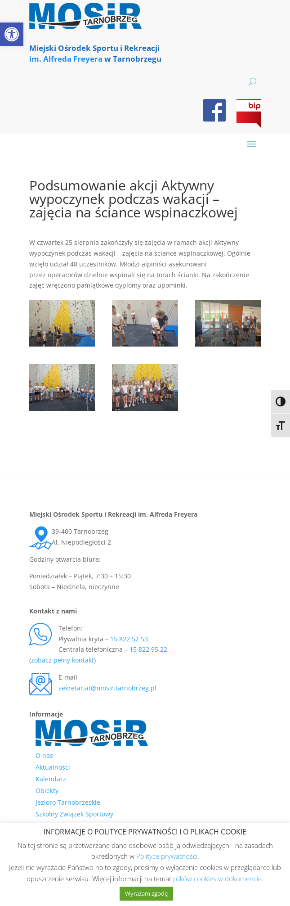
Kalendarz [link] (51, 779)
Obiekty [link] (47, 790)
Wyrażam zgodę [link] (146, 893)
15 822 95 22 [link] (148, 649)
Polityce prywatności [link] (166, 856)
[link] (11, 34)
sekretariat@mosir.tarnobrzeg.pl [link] (107, 688)
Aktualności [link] (53, 767)
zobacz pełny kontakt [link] (62, 660)
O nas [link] (44, 755)
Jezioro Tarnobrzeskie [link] (68, 802)
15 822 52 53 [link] (129, 639)
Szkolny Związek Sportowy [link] (74, 814)
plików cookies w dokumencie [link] (217, 878)
